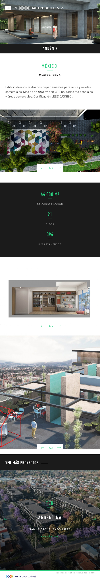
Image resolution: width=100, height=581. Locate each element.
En (15, 8)
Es (8, 8)
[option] (50, 141)
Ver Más (50, 536)
